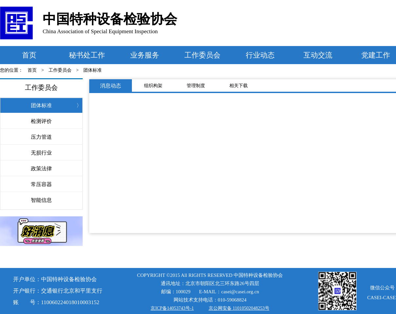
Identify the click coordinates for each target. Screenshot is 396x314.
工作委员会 (202, 55)
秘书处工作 (87, 55)
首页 (29, 55)
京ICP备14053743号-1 (172, 308)
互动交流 (317, 55)
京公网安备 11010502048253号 (239, 308)
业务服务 (144, 55)
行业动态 (260, 55)
